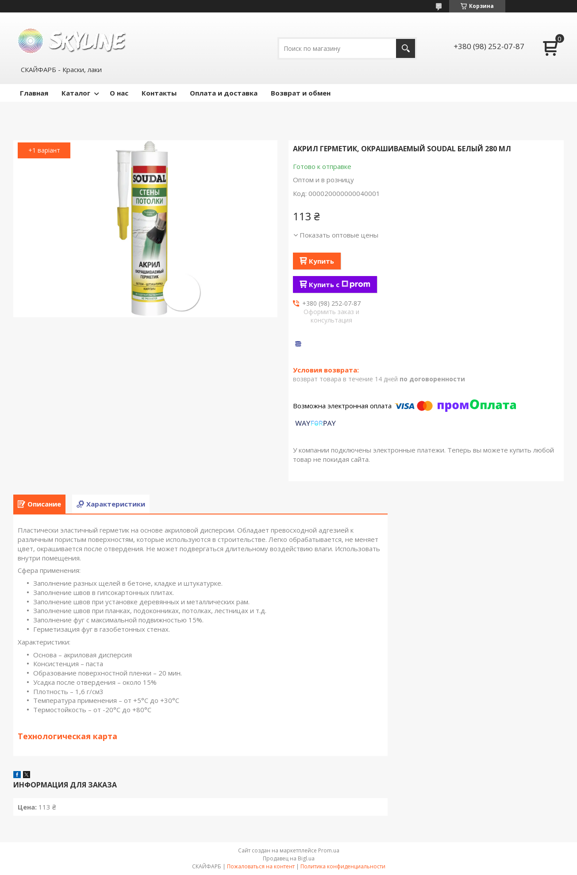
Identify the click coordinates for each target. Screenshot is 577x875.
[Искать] (405, 48)
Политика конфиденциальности (342, 866)
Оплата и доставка (224, 92)
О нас (119, 92)
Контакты (159, 92)
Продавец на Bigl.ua (289, 858)
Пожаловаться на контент (261, 866)
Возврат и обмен (301, 92)
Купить (321, 261)
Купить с (339, 284)
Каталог (76, 92)
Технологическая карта (67, 736)
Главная (34, 92)
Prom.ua (328, 850)
